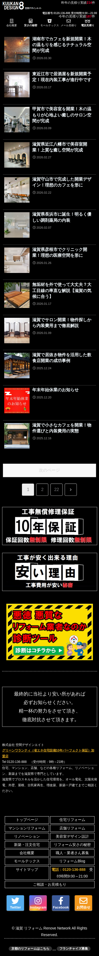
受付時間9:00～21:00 (72, 872)
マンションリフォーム (26, 828)
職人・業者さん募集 (72, 853)
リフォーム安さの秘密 (72, 844)
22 (56, 489)
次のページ (49, 470)
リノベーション (27, 836)
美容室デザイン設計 (72, 836)
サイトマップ (27, 869)
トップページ (27, 820)
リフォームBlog (72, 861)
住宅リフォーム (72, 820)
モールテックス (27, 861)
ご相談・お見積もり (49, 884)
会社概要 (27, 853)
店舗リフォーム (72, 828)
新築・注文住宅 (27, 844)
